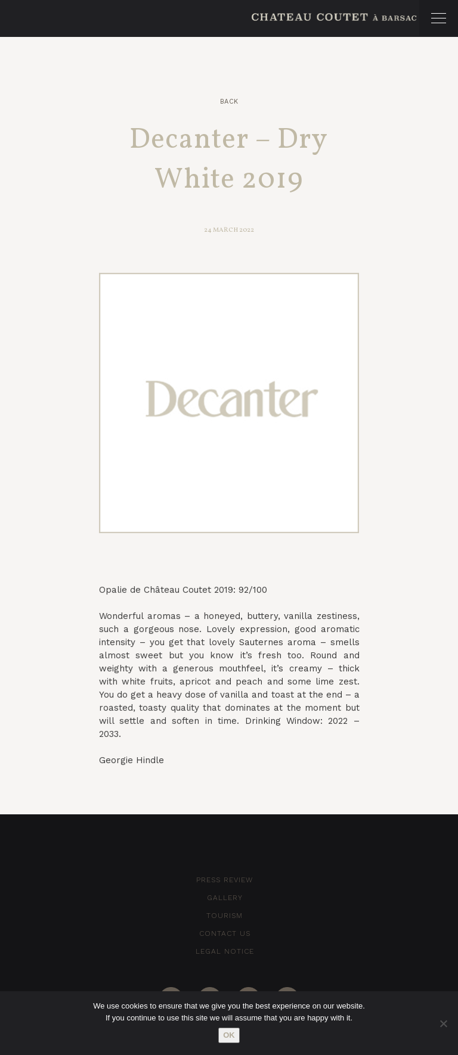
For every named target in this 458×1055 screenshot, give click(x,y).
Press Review (224, 880)
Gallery (225, 898)
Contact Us (224, 933)
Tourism (224, 915)
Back (229, 101)
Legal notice (225, 951)
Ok (229, 1035)
